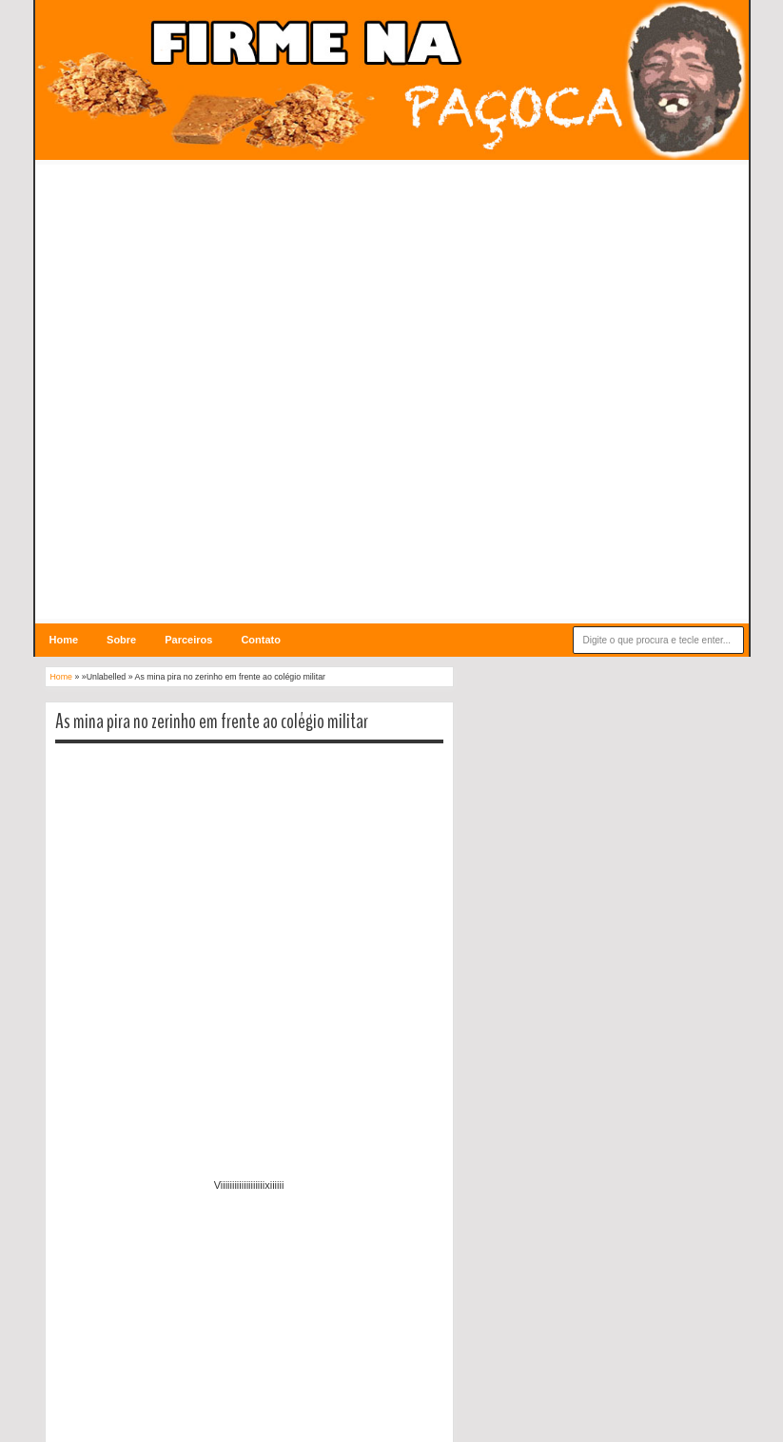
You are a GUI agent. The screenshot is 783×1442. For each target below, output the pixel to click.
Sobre (121, 639)
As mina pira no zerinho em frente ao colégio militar (211, 721)
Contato (261, 639)
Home (64, 639)
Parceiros (188, 639)
